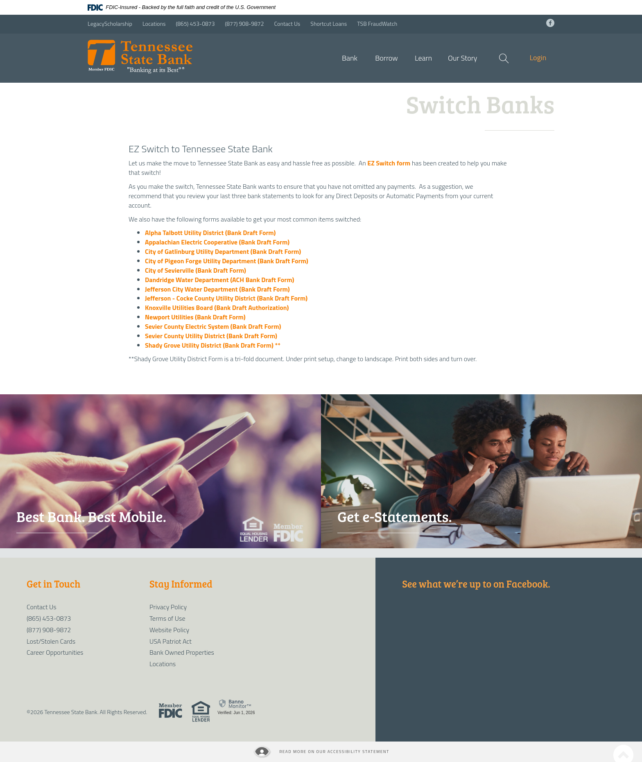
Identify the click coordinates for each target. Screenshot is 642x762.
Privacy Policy (168, 607)
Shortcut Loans (328, 23)
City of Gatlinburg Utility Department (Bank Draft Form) (223, 251)
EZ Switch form (388, 163)
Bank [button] (349, 57)
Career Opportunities (55, 652)
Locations (154, 23)
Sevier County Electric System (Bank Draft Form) (213, 326)
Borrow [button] (386, 57)
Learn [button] (423, 57)
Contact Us (287, 23)
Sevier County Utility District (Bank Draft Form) (211, 336)
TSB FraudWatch (377, 23)
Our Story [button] (462, 57)
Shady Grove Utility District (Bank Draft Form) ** (212, 345)
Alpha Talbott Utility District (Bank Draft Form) (210, 232)
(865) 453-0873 (195, 23)
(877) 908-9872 (244, 23)
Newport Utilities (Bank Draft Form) (195, 317)
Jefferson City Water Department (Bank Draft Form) (217, 289)
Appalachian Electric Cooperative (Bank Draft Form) (217, 242)
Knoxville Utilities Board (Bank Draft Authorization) (217, 307)
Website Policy (169, 630)
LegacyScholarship (110, 23)
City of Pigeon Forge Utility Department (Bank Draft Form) (226, 261)
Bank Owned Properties (181, 652)
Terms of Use (167, 618)
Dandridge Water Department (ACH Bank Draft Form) (219, 280)
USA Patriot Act (170, 641)
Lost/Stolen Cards (51, 641)
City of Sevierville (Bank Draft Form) (195, 270)
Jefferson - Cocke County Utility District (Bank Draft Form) (226, 298)
